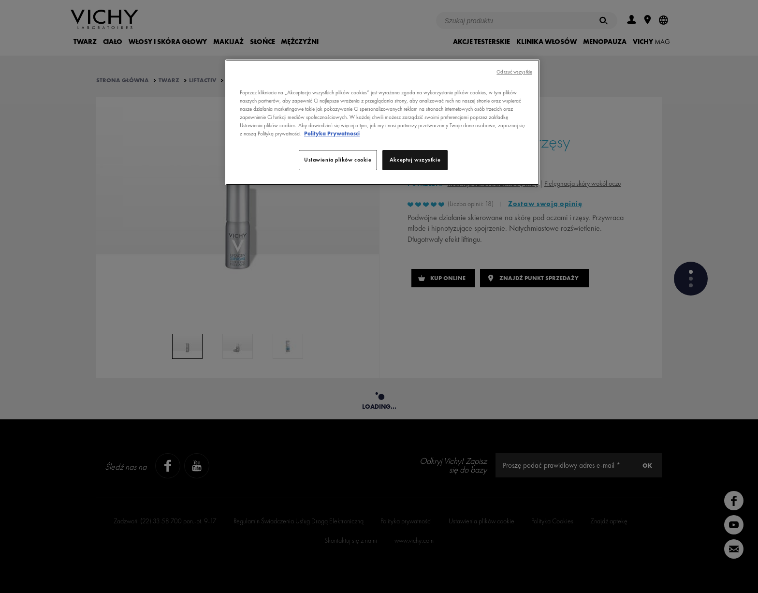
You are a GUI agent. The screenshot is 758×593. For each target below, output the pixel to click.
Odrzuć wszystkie (514, 72)
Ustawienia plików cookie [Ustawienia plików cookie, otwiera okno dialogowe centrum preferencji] (338, 159)
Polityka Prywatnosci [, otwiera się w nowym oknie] (332, 133)
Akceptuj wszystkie (415, 159)
